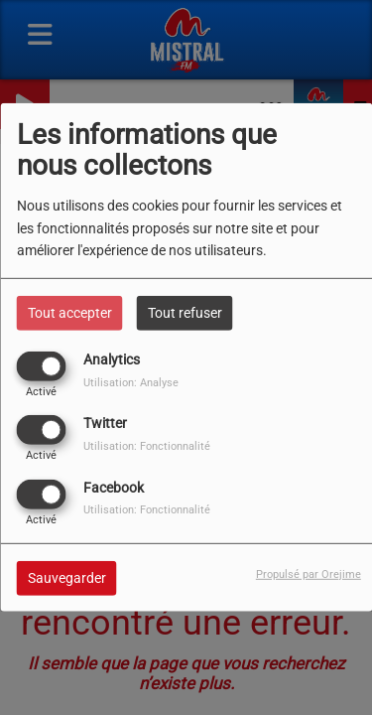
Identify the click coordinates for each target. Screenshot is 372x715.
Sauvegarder (67, 577)
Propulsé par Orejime (308, 573)
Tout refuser (185, 313)
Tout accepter (70, 313)
